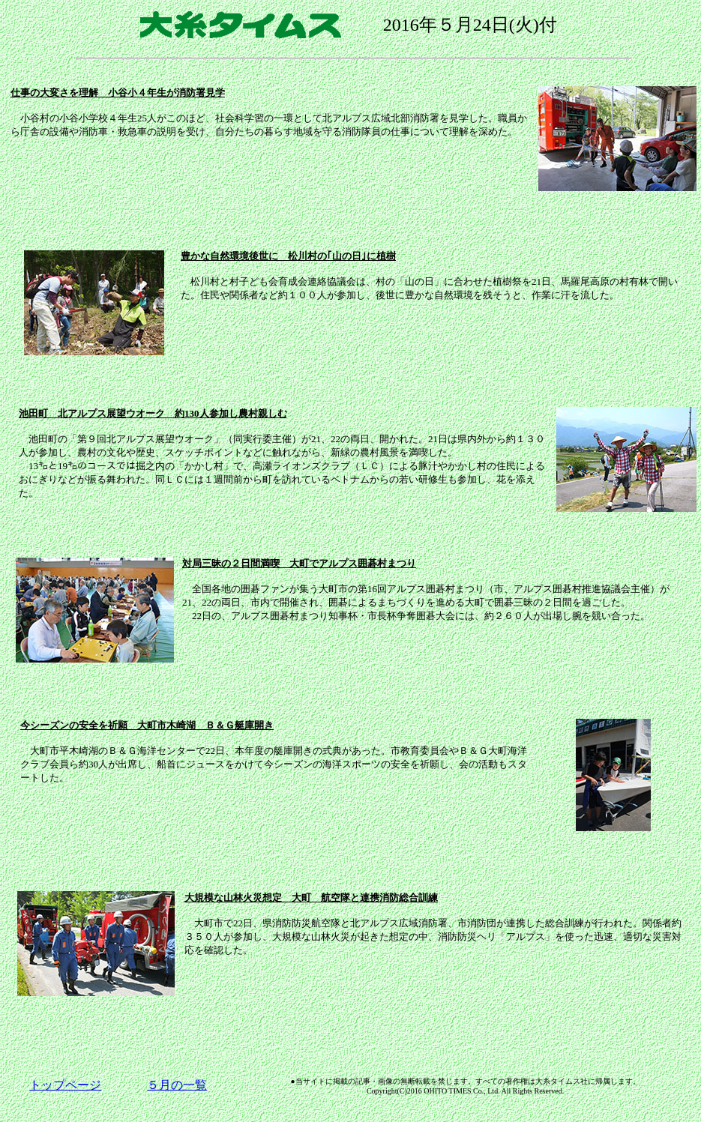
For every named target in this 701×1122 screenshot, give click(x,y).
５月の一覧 (177, 1085)
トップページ (65, 1085)
